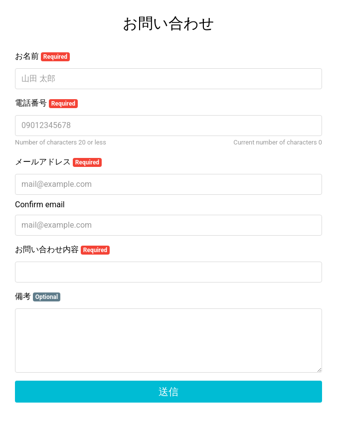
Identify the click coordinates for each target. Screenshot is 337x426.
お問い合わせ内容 (62, 250)
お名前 (42, 56)
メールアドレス (58, 162)
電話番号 (46, 103)
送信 (168, 392)
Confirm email (40, 204)
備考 (37, 296)
